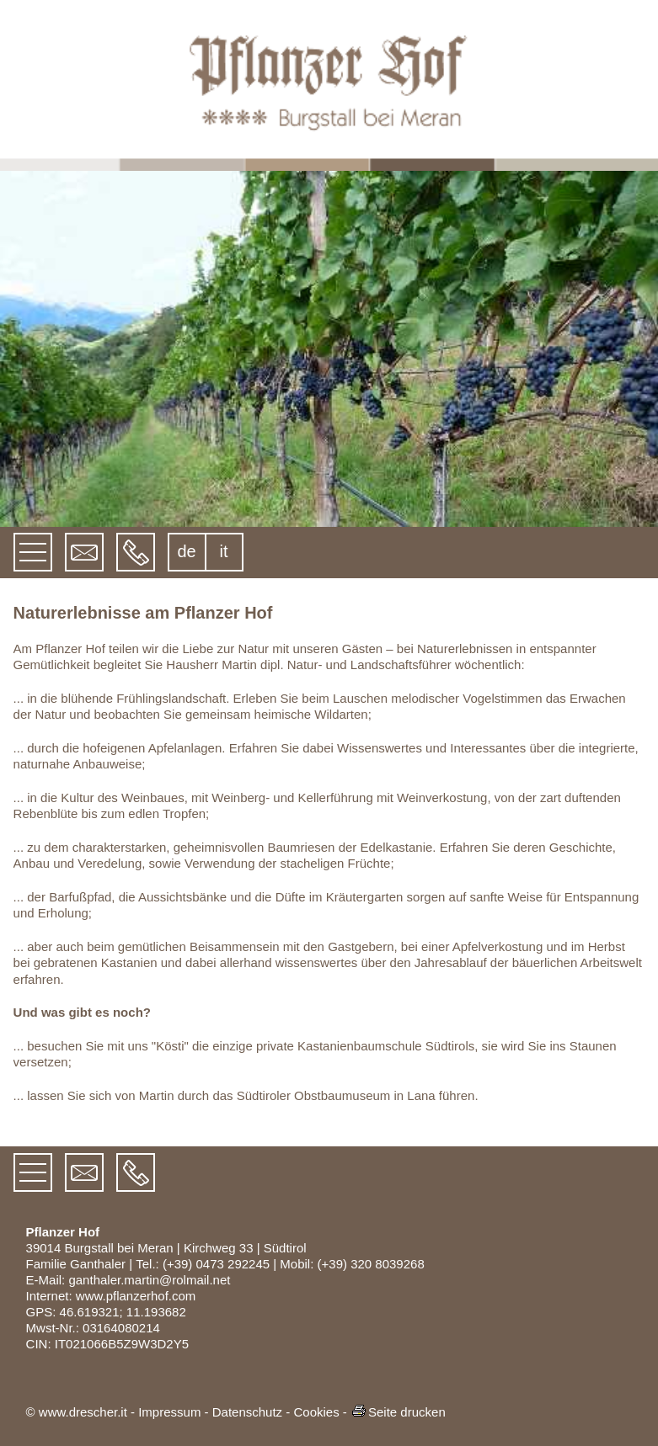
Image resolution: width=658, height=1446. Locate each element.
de (186, 551)
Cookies (316, 1412)
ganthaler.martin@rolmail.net (149, 1280)
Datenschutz (247, 1412)
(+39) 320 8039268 (371, 1264)
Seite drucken (398, 1412)
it (224, 551)
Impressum (169, 1412)
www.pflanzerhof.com (136, 1296)
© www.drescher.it (76, 1412)
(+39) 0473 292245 (216, 1264)
